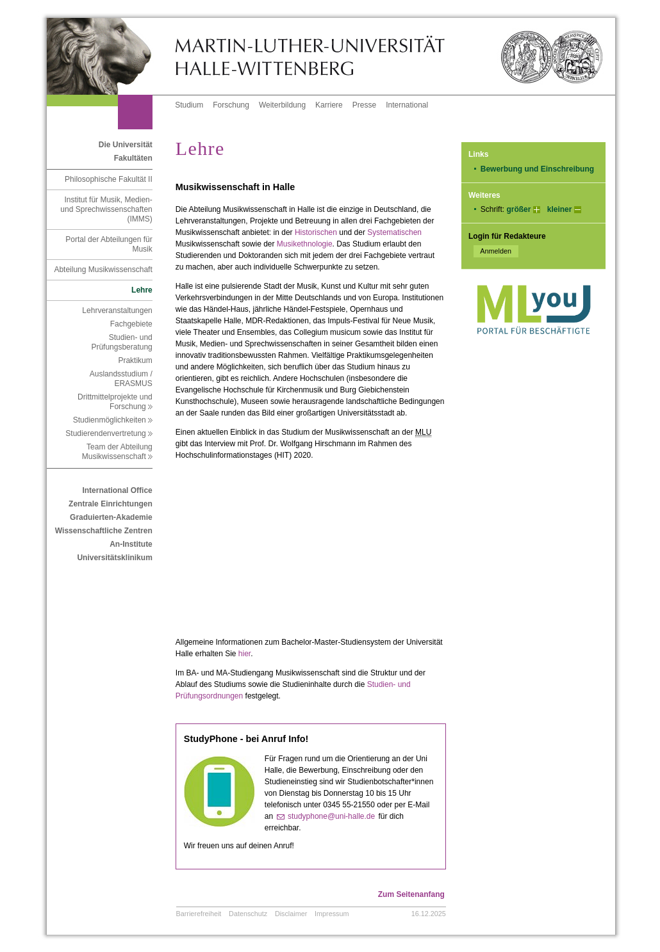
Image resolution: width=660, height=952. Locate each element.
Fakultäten (133, 158)
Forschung (231, 105)
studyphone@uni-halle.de (331, 816)
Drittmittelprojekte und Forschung (115, 401)
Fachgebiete (131, 323)
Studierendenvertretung (108, 433)
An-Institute (131, 544)
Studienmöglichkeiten (113, 419)
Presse (364, 105)
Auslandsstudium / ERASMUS (121, 378)
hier (244, 653)
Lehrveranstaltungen (117, 310)
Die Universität (126, 144)
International (407, 105)
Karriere (329, 105)
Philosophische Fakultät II (109, 179)
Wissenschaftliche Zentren (104, 530)
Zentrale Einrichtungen (111, 503)
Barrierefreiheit (199, 913)
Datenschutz (248, 913)
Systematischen (394, 232)
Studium (189, 105)
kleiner (559, 209)
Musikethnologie (305, 243)
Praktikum (135, 360)
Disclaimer (291, 913)
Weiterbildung (282, 105)
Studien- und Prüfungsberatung (121, 342)
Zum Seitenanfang (411, 894)
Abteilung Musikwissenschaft (103, 269)
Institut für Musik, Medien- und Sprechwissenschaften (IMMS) (106, 209)
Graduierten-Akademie (111, 517)
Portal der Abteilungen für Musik (108, 244)
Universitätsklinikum (114, 557)
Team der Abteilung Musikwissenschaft (117, 451)
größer (518, 209)
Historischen (316, 232)
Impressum (332, 913)
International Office (117, 490)
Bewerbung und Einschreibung (537, 169)
